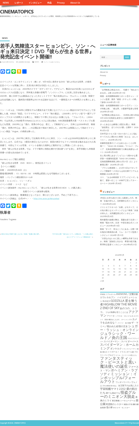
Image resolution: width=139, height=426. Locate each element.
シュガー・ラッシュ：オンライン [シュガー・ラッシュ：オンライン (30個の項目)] (119, 328)
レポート (19, 2)
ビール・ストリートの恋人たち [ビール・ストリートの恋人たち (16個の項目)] (126, 355)
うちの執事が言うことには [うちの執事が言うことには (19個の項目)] (116, 312)
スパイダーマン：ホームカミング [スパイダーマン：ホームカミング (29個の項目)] (119, 346)
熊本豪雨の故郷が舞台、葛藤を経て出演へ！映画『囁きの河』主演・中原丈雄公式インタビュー (119, 222)
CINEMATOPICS (16, 11)
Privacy (61, 2)
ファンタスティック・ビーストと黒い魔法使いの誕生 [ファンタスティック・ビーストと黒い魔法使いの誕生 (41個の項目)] (118, 362)
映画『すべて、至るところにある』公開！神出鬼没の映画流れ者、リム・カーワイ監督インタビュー (119, 232)
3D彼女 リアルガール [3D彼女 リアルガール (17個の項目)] (108, 294)
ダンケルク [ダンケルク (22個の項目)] (116, 348)
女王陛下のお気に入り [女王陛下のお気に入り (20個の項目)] (128, 385)
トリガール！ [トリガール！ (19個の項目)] (113, 351)
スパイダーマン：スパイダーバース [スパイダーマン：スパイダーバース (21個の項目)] (121, 341)
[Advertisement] (87, 26)
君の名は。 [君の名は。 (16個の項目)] (114, 386)
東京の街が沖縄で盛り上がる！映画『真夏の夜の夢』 (20, 234)
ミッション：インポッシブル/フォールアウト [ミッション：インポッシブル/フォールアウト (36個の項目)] (118, 377)
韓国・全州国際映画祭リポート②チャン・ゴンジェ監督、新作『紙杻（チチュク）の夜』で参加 (119, 99)
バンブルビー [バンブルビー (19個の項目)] (109, 355)
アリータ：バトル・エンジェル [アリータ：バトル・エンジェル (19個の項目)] (120, 316)
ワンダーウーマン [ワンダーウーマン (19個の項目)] (123, 382)
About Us (75, 2)
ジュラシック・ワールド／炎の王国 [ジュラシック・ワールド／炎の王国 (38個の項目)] (117, 335)
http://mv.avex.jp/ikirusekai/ (46, 198)
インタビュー (35, 2)
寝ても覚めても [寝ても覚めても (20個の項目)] (113, 393)
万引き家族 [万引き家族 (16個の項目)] (106, 386)
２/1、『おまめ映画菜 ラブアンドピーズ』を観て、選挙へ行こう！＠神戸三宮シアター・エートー (119, 180)
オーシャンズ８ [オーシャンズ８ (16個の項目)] (126, 319)
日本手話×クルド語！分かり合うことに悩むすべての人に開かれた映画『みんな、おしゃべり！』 (119, 137)
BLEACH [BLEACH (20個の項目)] (106, 301)
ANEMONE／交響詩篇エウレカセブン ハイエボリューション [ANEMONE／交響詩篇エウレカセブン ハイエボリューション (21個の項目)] (119, 297)
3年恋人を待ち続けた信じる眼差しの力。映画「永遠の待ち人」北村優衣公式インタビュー (119, 201)
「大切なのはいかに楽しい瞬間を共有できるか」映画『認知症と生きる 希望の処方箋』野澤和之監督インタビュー (119, 241)
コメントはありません (52, 62)
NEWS (6, 2)
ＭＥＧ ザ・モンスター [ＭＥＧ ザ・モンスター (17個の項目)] (121, 407)
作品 (49, 2)
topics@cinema (8, 62)
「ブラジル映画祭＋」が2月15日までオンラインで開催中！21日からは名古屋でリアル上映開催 (119, 171)
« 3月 (102, 281)
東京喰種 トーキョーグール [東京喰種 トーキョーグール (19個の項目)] (123, 400)
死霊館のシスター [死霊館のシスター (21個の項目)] (114, 404)
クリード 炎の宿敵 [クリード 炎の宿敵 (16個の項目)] (124, 323)
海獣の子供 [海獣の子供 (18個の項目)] (128, 404)
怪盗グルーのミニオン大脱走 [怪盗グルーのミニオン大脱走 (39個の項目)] (118, 394)
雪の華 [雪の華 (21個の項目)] (109, 407)
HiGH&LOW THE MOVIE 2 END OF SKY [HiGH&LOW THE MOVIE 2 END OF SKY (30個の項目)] (118, 306)
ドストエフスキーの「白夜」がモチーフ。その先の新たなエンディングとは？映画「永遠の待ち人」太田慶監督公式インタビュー (119, 210)
